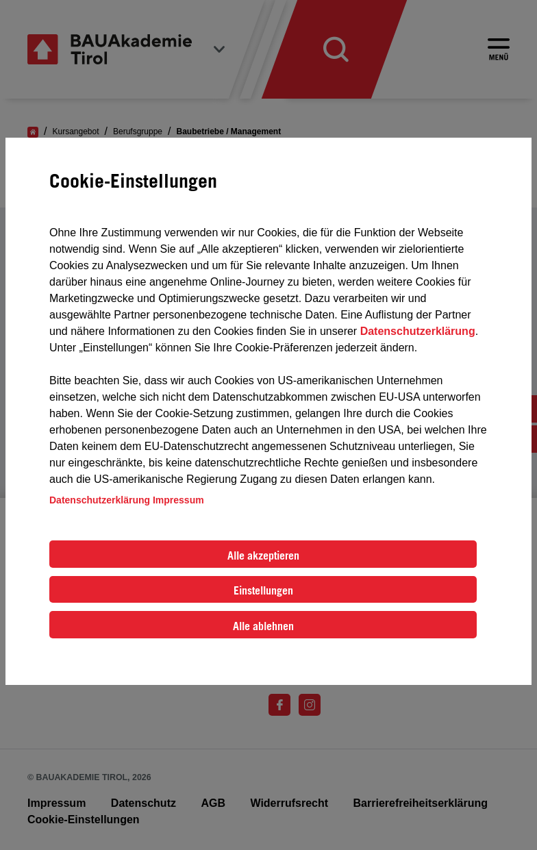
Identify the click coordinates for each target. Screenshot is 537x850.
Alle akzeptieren (263, 555)
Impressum (178, 500)
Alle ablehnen (263, 626)
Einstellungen (263, 590)
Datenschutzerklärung (417, 331)
